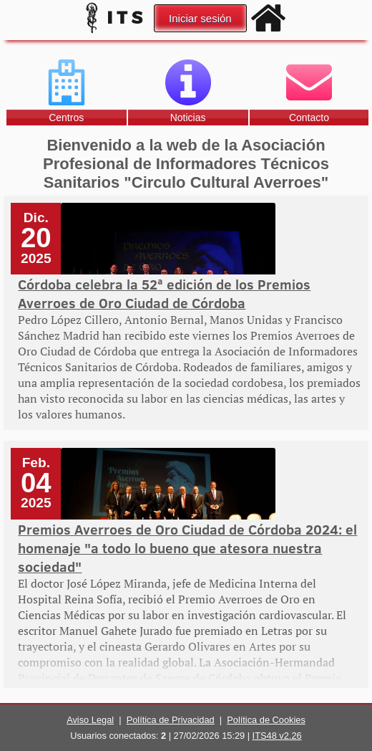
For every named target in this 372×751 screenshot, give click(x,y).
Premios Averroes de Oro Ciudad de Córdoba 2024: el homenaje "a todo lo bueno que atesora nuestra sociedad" (187, 547)
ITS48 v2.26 (277, 735)
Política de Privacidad (171, 719)
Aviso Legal (90, 719)
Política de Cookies (266, 719)
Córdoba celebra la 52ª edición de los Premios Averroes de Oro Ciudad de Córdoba (164, 293)
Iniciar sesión (200, 18)
